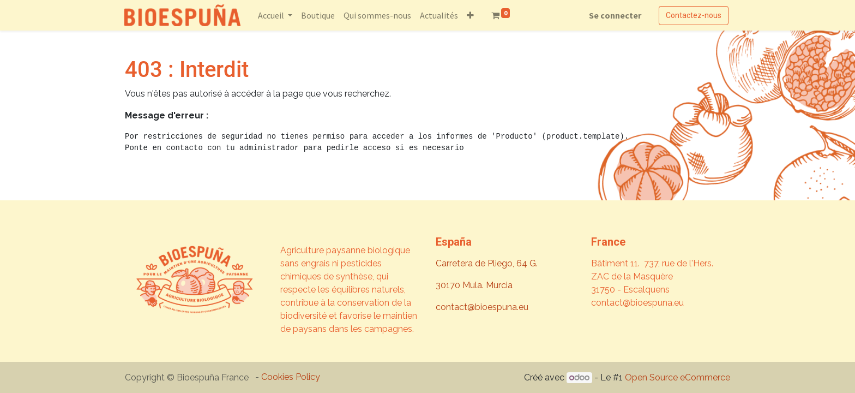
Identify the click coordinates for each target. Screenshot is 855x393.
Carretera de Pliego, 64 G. (487, 263)
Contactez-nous (693, 15)
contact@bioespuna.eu (482, 307)
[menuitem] (318, 15)
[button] (471, 15)
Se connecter (614, 15)
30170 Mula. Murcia (474, 285)
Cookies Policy (290, 377)
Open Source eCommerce (677, 377)
